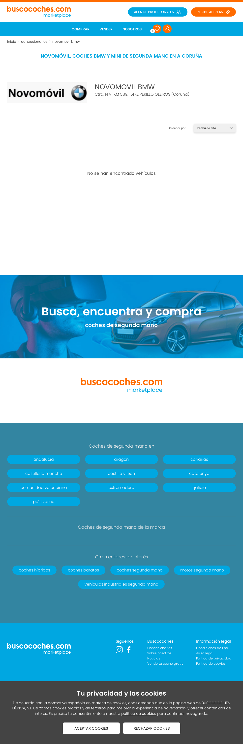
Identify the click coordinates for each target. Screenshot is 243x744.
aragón (121, 459)
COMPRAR (81, 29)
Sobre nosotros (159, 653)
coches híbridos (34, 570)
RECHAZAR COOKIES (152, 728)
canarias (199, 459)
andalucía (43, 459)
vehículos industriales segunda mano (121, 584)
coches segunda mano (139, 570)
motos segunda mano (202, 570)
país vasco (43, 501)
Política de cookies (211, 663)
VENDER (106, 29)
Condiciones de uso (212, 648)
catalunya (199, 473)
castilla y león (121, 473)
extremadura (121, 487)
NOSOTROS (132, 29)
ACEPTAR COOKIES (91, 728)
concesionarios (34, 41)
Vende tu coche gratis (165, 663)
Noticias (153, 658)
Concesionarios (159, 648)
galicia (199, 487)
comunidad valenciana (44, 487)
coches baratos (83, 570)
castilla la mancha (43, 473)
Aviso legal (204, 653)
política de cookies (138, 713)
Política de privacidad (213, 658)
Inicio (11, 41)
